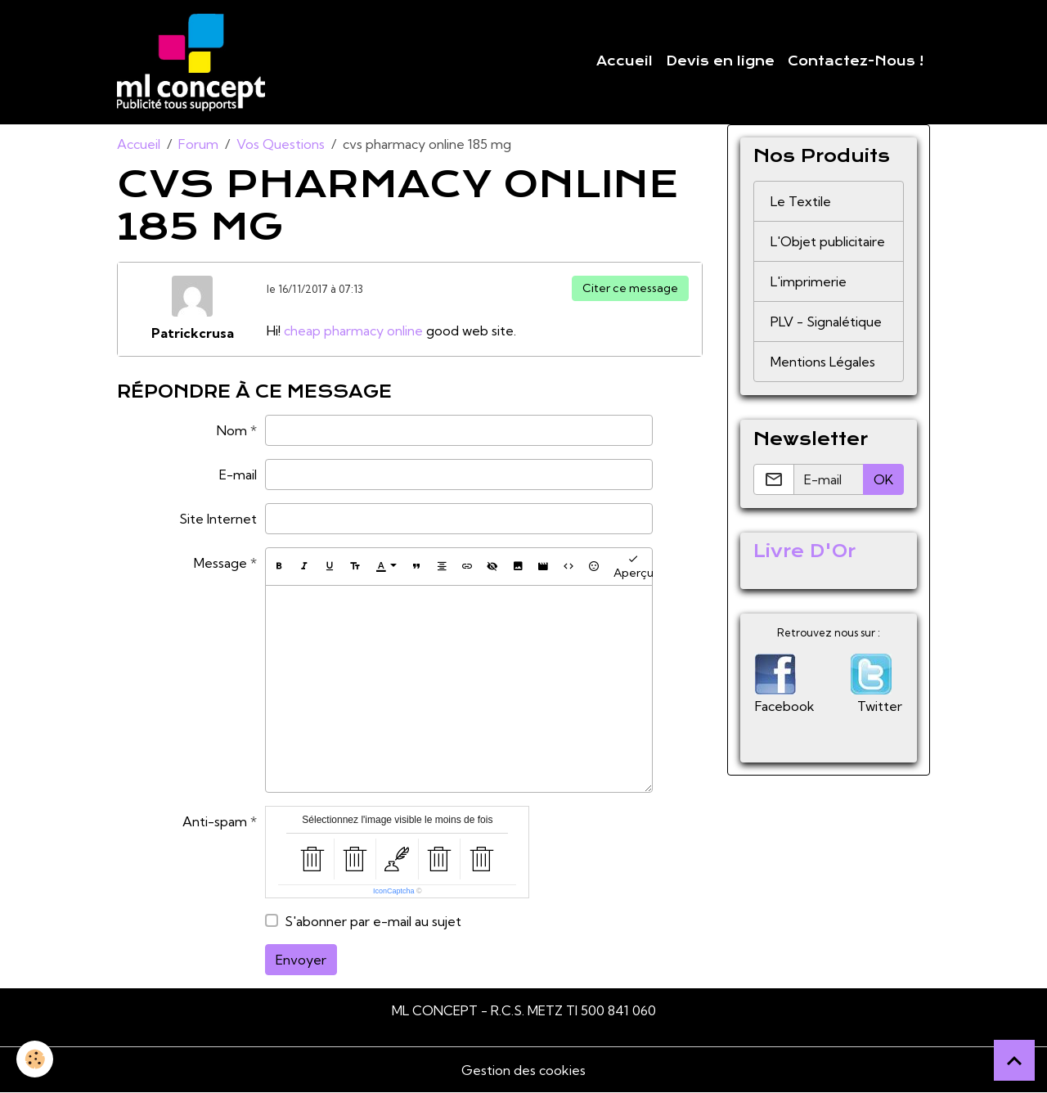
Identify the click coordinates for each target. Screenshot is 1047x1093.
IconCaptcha (394, 891)
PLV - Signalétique (826, 321)
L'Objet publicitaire (828, 241)
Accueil (624, 61)
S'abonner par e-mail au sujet (373, 921)
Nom (232, 430)
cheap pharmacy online (353, 330)
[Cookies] (34, 1059)
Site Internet (218, 519)
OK (883, 479)
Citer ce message (630, 288)
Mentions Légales (823, 361)
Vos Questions (280, 144)
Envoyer (301, 959)
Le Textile (801, 201)
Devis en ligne (720, 61)
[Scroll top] (1014, 1060)
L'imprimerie (809, 281)
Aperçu (633, 566)
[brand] (194, 62)
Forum (198, 144)
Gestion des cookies (523, 1070)
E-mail (238, 474)
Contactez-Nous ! (855, 61)
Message (220, 563)
